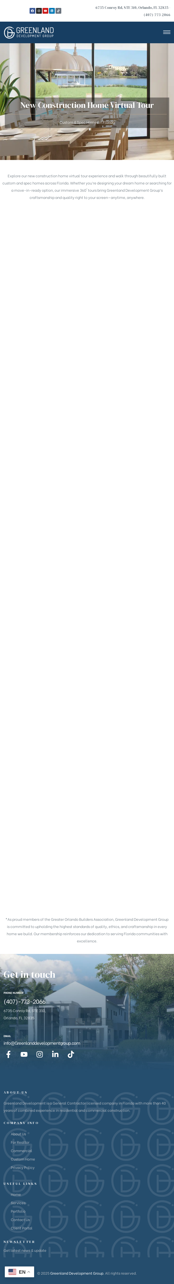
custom (9, 182)
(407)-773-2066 (157, 14)
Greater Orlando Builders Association (82, 919)
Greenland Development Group (76, 1273)
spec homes (34, 182)
